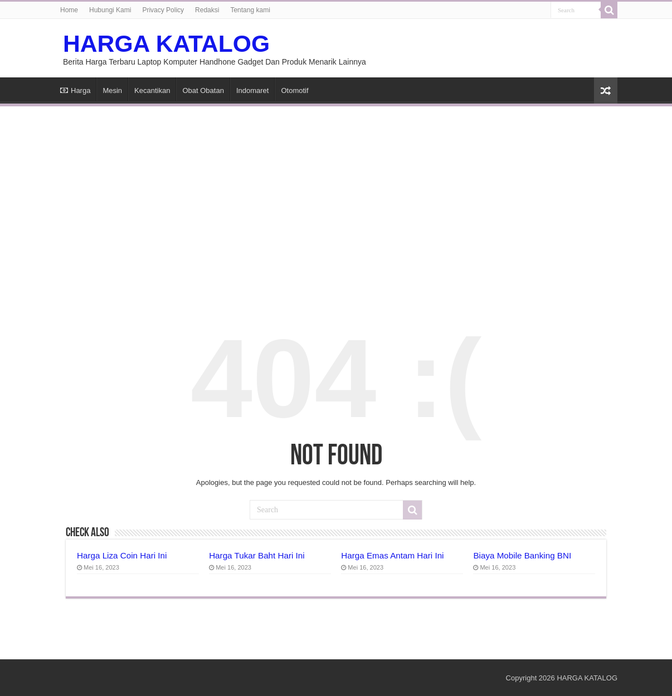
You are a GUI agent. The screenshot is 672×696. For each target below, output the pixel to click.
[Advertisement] (336, 198)
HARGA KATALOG (166, 43)
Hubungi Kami (110, 10)
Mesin (112, 90)
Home (69, 10)
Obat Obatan (202, 90)
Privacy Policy (163, 10)
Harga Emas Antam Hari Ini (392, 555)
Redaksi (207, 10)
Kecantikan (152, 90)
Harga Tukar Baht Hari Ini (257, 555)
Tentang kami (250, 10)
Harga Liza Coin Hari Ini (122, 555)
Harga (75, 90)
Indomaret (252, 90)
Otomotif (294, 90)
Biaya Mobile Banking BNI (522, 555)
